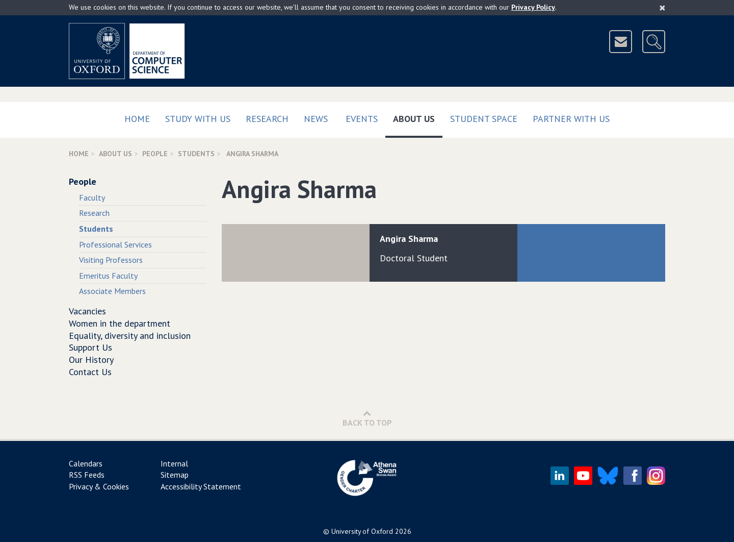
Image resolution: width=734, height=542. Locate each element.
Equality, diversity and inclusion (130, 335)
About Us (417, 117)
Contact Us (90, 372)
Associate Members (112, 291)
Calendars (85, 463)
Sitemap (175, 475)
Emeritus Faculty (108, 275)
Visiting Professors (111, 260)
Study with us (197, 119)
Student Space (483, 119)
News (316, 119)
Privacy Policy (533, 7)
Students (196, 153)
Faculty (92, 197)
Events (362, 119)
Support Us (90, 347)
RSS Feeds (86, 475)
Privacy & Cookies (99, 486)
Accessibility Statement (201, 486)
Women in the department (119, 323)
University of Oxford (362, 531)
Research (267, 119)
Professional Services (115, 244)
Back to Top (367, 418)
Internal (174, 463)
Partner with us (571, 119)
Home (137, 119)
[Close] (662, 8)
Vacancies (87, 311)
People (155, 153)
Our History (91, 359)
